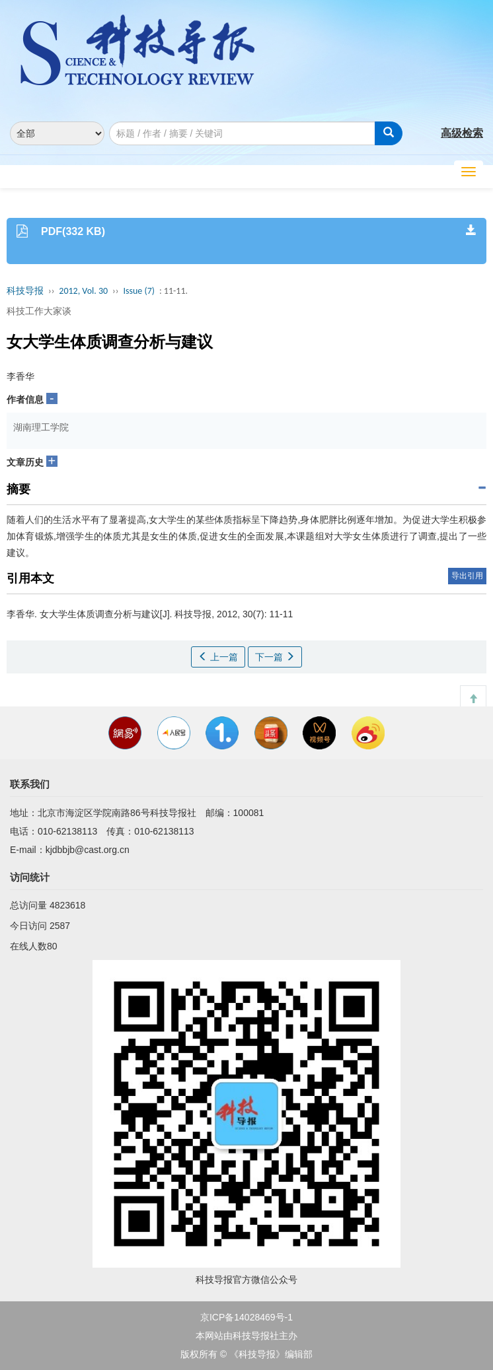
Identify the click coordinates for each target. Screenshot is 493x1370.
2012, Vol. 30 (83, 290)
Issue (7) (139, 290)
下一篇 (275, 657)
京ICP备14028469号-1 (246, 1317)
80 (52, 946)
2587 (60, 925)
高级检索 (462, 133)
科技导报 (25, 290)
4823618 (68, 905)
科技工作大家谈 (39, 311)
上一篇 (218, 657)
